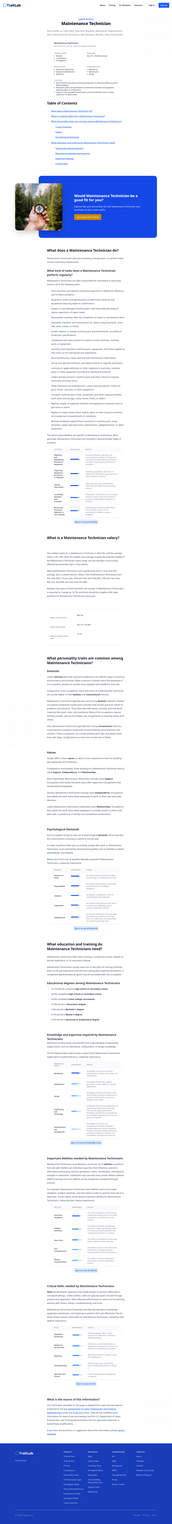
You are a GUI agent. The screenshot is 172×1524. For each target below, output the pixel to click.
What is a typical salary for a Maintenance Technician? (78, 116)
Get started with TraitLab (88, 217)
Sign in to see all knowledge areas (86, 1142)
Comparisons (69, 1470)
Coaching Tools (94, 1465)
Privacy (146, 1515)
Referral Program (143, 1475)
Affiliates (140, 1461)
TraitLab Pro (69, 1461)
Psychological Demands (67, 137)
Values (58, 132)
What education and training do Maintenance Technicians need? (83, 142)
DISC (114, 1461)
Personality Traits (71, 1475)
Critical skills (61, 163)
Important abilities (64, 158)
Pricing (112, 5)
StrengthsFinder (119, 1475)
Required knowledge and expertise (72, 153)
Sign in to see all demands (86, 928)
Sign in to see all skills (86, 1384)
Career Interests (63, 127)
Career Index (93, 1461)
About (102, 5)
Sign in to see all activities (86, 522)
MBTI (114, 1470)
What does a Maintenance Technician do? (71, 111)
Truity (114, 1479)
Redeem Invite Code (145, 1470)
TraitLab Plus (69, 1456)
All (113, 1456)
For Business (124, 5)
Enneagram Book (95, 1470)
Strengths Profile (71, 1498)
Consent (137, 1515)
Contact (139, 1465)
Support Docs (94, 1487)
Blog (90, 1456)
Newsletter (92, 1475)
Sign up (164, 5)
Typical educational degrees (69, 148)
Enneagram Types (71, 1484)
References (93, 1491)
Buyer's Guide (118, 1484)
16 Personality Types (73, 1479)
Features (139, 5)
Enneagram (117, 1465)
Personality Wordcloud (73, 1489)
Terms (154, 1515)
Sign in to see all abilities (86, 1270)
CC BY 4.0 (77, 1412)
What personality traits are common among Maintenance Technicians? (86, 121)
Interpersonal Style (72, 1493)
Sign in (152, 5)
